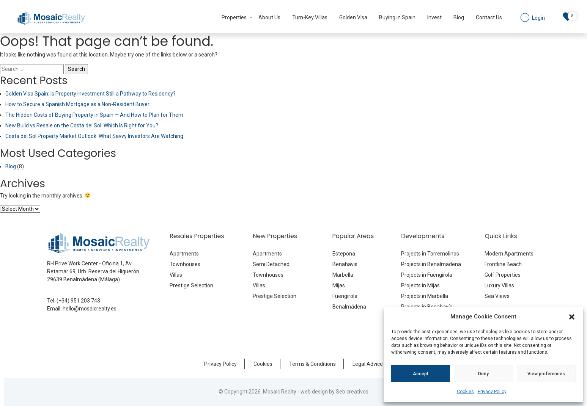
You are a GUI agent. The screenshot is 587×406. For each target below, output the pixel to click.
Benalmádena (349, 307)
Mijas (338, 285)
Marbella (342, 275)
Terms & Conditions (312, 364)
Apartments (184, 254)
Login (538, 18)
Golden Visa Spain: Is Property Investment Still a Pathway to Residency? (90, 94)
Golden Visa (353, 17)
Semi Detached (271, 264)
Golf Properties (503, 275)
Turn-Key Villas (309, 17)
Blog (458, 17)
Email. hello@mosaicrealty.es (81, 309)
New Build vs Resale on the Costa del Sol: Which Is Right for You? (81, 125)
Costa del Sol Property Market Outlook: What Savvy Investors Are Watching (94, 136)
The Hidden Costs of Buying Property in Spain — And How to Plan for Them (94, 115)
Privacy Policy (492, 391)
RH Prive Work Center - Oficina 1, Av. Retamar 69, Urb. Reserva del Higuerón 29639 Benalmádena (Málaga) (93, 271)
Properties (234, 17)
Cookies (465, 391)
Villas (176, 275)
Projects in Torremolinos (430, 254)
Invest (434, 17)
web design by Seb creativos (334, 392)
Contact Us (489, 17)
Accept (420, 373)
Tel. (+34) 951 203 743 (73, 301)
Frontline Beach (503, 264)
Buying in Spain (397, 17)
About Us (269, 17)
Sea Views (497, 296)
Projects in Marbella (424, 296)
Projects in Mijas (420, 285)
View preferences (546, 373)
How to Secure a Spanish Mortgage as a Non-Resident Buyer (77, 104)
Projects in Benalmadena (431, 264)
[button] (572, 316)
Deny (483, 373)
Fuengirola (344, 296)
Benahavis (344, 264)
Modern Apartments (509, 254)
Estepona (343, 254)
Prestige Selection (191, 285)
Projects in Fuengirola (426, 275)
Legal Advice (368, 364)
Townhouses (185, 264)
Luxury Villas (499, 285)
